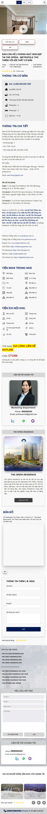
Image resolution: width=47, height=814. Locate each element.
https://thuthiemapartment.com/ (21, 246)
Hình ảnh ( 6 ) (10, 42)
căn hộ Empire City (13, 213)
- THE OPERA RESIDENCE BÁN (11, 663)
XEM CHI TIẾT (23, 500)
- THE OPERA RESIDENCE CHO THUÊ (13, 677)
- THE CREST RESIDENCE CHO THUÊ (13, 671)
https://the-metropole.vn (21, 811)
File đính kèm (13, 734)
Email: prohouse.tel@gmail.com (23, 414)
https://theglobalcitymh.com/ (23, 257)
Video (27, 42)
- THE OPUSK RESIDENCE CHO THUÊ (13, 680)
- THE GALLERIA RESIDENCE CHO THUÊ (14, 674)
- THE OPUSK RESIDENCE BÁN (11, 660)
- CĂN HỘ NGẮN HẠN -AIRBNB (11, 683)
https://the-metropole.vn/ (21, 250)
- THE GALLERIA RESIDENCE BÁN (12, 653)
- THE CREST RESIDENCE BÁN (11, 657)
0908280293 (16, 751)
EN (24, 2)
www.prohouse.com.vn (26, 236)
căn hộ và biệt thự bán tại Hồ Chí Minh (20, 223)
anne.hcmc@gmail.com (15, 175)
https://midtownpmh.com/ (18, 254)
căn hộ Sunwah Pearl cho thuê (29, 218)
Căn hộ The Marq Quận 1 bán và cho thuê (37, 795)
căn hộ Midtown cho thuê (15, 215)
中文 (29, 2)
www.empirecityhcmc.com (20, 243)
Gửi (23, 629)
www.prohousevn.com (28, 239)
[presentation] (19, 727)
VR (10, 47)
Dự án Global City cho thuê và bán (14, 795)
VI (19, 2)
